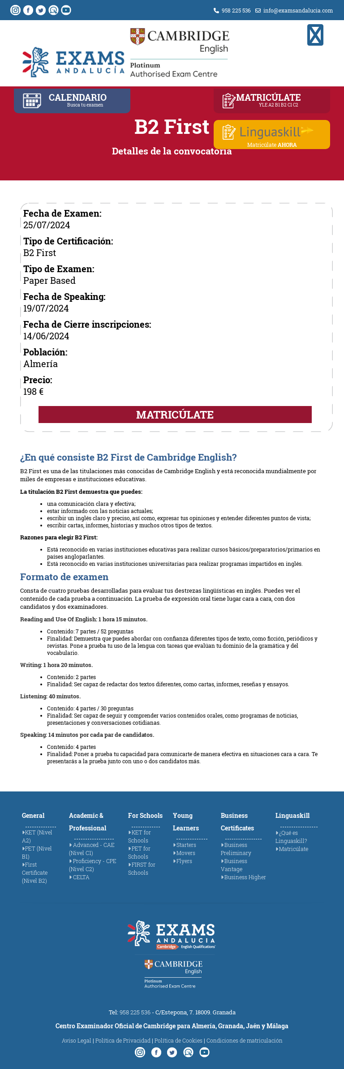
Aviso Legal (76, 1040)
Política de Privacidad (122, 1040)
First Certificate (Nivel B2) (34, 872)
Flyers (184, 860)
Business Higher (245, 877)
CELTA (81, 877)
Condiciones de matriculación (244, 1040)
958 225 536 (232, 10)
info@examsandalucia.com (294, 10)
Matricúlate (293, 848)
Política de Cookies (178, 1040)
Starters (186, 844)
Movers (185, 852)
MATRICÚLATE (175, 414)
